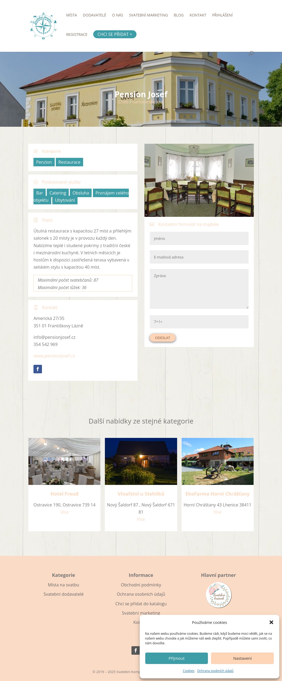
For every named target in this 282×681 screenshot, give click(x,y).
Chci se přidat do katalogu (140, 604)
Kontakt (198, 15)
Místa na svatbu (63, 585)
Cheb (123, 102)
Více (65, 512)
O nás (117, 15)
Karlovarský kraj (148, 102)
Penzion (44, 162)
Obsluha (80, 193)
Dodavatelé (94, 15)
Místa (71, 15)
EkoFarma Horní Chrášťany (217, 493)
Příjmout (177, 658)
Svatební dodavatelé (64, 594)
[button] (271, 622)
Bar (39, 193)
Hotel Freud (64, 493)
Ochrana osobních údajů (215, 671)
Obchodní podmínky (141, 585)
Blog (178, 15)
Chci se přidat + (114, 34)
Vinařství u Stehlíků (141, 493)
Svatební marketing (148, 15)
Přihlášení (222, 15)
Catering (57, 193)
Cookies (189, 671)
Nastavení (242, 658)
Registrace (76, 35)
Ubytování (65, 200)
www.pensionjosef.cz (54, 356)
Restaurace (69, 162)
